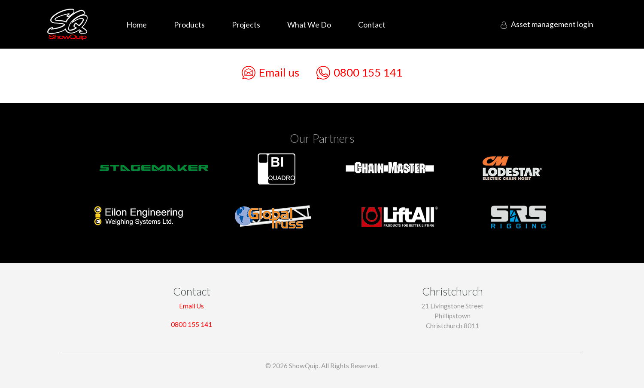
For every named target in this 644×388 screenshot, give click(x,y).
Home (136, 24)
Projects (246, 24)
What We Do (309, 24)
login (550, 24)
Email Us (191, 306)
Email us (270, 73)
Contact (372, 24)
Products (189, 24)
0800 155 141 (359, 73)
